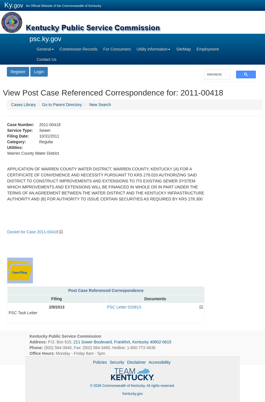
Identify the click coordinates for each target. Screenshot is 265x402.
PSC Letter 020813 (124, 307)
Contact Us (46, 59)
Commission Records (79, 49)
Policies (100, 362)
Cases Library (23, 104)
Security (117, 362)
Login (39, 71)
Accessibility (159, 362)
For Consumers (117, 49)
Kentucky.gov (132, 394)
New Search (100, 104)
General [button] (45, 49)
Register (18, 71)
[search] (214, 74)
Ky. (13, 5)
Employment (208, 49)
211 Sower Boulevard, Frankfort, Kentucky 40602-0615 (122, 342)
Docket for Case (32, 232)
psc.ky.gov (45, 39)
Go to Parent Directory (62, 104)
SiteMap (183, 49)
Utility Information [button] (153, 49)
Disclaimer (136, 362)
